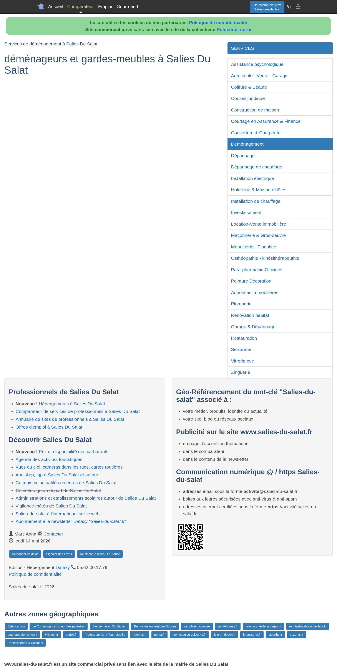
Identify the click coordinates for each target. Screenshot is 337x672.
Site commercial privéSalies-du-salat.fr (267, 7)
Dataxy (63, 567)
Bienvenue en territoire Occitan (155, 626)
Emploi (105, 6)
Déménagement (247, 143)
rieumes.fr (139, 634)
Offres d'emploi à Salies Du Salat (49, 426)
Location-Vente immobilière (258, 223)
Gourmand (127, 6)
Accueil (55, 6)
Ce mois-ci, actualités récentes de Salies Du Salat (66, 482)
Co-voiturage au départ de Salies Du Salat (58, 490)
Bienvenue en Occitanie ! (109, 626)
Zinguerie (240, 372)
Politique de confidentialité (218, 22)
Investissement (246, 212)
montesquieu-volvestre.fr (189, 634)
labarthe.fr (275, 634)
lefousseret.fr (252, 634)
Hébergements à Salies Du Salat (72, 403)
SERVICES (242, 48)
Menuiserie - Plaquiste (253, 246)
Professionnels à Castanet (25, 643)
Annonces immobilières (254, 292)
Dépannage (243, 155)
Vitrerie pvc (242, 360)
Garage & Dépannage (253, 326)
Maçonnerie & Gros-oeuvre (258, 235)
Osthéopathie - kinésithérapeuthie (265, 258)
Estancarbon (16, 626)
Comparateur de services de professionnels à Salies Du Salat (78, 411)
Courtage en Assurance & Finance (265, 121)
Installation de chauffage (255, 201)
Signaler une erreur (59, 554)
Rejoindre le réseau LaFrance (100, 554)
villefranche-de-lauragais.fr (263, 626)
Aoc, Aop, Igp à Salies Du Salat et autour (57, 474)
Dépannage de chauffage (256, 166)
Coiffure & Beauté (249, 87)
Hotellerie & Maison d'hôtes (258, 189)
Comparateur (80, 6)
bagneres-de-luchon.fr (22, 634)
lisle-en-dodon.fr (224, 634)
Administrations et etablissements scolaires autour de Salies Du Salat (86, 498)
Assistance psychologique (257, 64)
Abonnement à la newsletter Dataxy (71, 521)
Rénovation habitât (250, 315)
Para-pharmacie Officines (256, 269)
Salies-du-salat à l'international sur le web (58, 513)
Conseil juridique (248, 98)
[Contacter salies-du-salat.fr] (298, 6)
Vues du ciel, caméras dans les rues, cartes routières (69, 466)
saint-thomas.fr (228, 626)
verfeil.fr (71, 634)
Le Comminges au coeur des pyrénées (58, 626)
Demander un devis (25, 554)
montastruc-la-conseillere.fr (307, 626)
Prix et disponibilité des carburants (73, 451)
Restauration (244, 338)
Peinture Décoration (251, 280)
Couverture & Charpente (256, 132)
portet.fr (159, 634)
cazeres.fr (296, 634)
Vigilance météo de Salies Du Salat (51, 505)
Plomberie (241, 303)
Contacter (53, 533)
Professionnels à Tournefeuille (105, 634)
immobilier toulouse (197, 626)
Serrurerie (241, 349)
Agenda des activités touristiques (49, 459)
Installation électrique (252, 178)
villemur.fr (51, 634)
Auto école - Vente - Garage (259, 75)
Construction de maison (255, 109)
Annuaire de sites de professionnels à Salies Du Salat (70, 419)
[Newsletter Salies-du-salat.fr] (289, 6)
